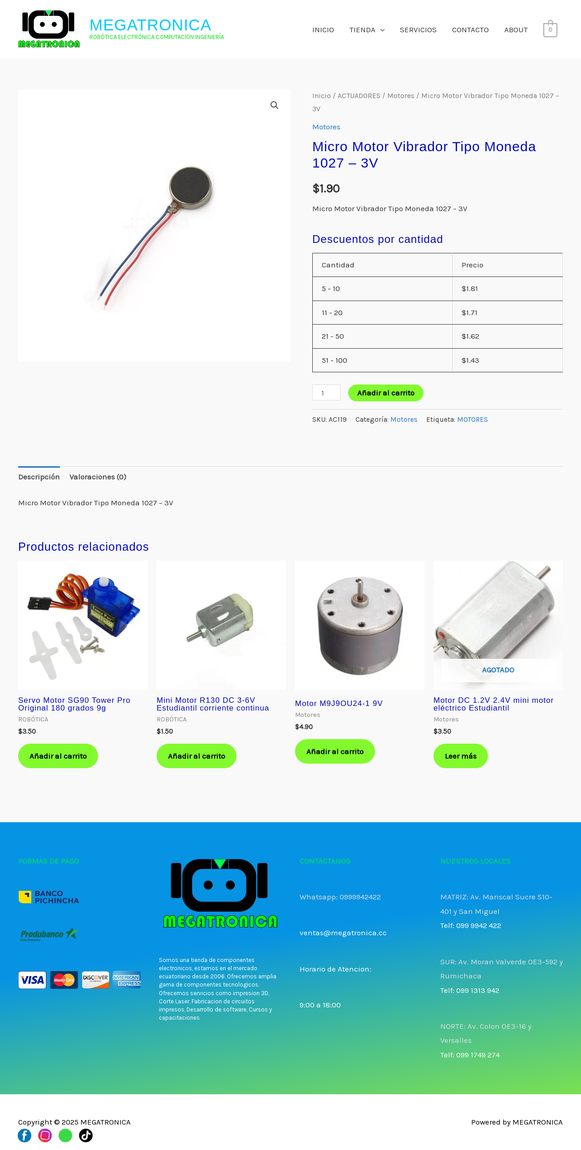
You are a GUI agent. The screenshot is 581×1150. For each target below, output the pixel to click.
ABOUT (516, 29)
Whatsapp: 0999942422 (340, 896)
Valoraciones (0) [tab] (97, 476)
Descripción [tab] (39, 476)
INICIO (323, 29)
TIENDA (362, 29)
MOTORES (472, 419)
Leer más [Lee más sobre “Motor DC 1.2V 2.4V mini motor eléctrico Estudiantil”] (461, 755)
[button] (274, 105)
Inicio (321, 96)
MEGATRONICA (150, 25)
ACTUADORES (359, 96)
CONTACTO (470, 29)
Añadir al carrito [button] (58, 755)
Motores (400, 96)
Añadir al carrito (385, 392)
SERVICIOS (418, 29)
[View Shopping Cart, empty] (550, 29)
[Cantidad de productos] (326, 392)
